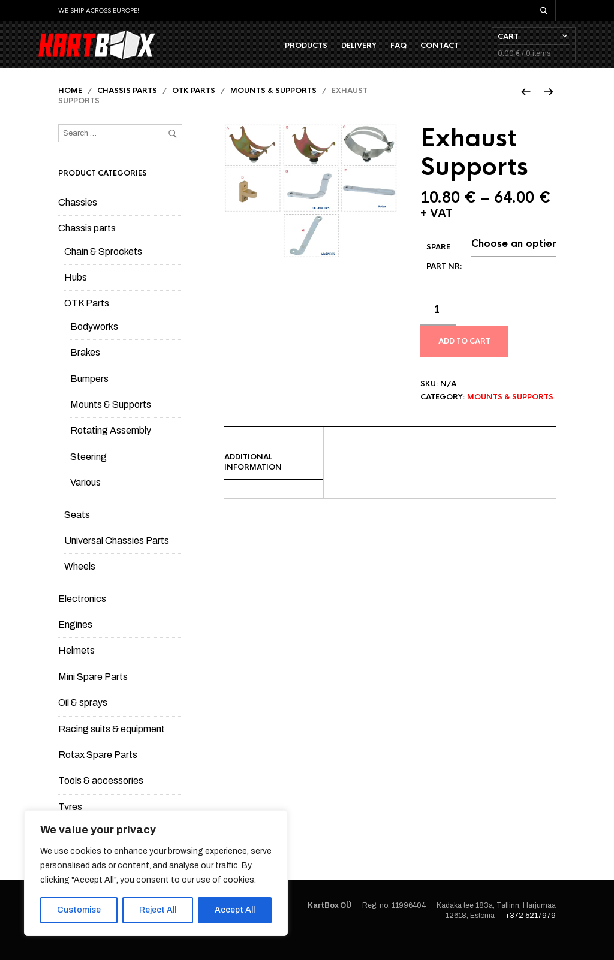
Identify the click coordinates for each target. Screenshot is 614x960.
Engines (75, 642)
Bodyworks (94, 344)
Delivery (339, 54)
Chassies (77, 220)
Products (286, 54)
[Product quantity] (438, 329)
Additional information (253, 480)
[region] (156, 873)
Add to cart (464, 359)
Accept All (235, 909)
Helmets (76, 669)
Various (85, 500)
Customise (79, 909)
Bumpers (89, 397)
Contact (420, 54)
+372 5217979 (530, 933)
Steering (88, 475)
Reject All (157, 909)
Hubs (75, 295)
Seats (77, 533)
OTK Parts (193, 109)
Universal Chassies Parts (116, 558)
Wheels (79, 584)
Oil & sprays (82, 720)
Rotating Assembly (110, 448)
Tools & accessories (100, 799)
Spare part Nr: (444, 274)
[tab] (273, 480)
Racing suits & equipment (111, 747)
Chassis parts (127, 109)
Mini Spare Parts (93, 695)
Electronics (82, 617)
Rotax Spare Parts (97, 773)
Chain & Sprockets (103, 269)
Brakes (85, 370)
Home (70, 109)
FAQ (379, 54)
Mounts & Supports (273, 109)
